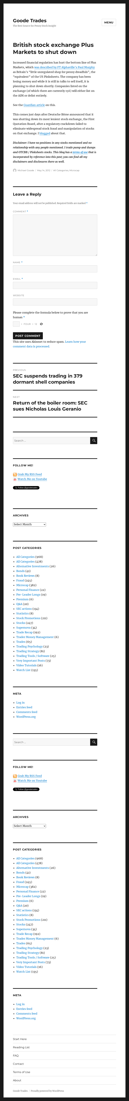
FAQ (15, 1055)
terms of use (80, 152)
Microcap (74, 170)
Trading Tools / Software (32, 656)
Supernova (23, 627)
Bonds (20, 571)
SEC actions (24, 608)
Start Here (20, 1039)
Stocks (20, 623)
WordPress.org (26, 716)
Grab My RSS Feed (30, 474)
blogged (44, 133)
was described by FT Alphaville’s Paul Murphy (64, 67)
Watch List (23, 670)
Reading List (21, 1047)
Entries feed (24, 707)
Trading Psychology (29, 646)
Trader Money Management (35, 637)
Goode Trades (30, 20)
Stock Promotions (28, 618)
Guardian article (34, 105)
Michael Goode (26, 170)
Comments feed (26, 712)
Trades (20, 641)
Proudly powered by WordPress (47, 1091)
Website (18, 295)
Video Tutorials (26, 665)
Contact (18, 1063)
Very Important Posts (30, 660)
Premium (22, 599)
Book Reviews (25, 575)
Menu (109, 22)
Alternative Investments (32, 566)
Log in (20, 702)
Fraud (20, 580)
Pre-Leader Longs (28, 594)
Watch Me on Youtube (32, 479)
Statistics (22, 613)
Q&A (19, 604)
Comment (20, 211)
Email (18, 278)
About (17, 1080)
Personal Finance (27, 590)
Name (18, 262)
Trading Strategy (27, 651)
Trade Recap (24, 632)
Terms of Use (21, 1072)
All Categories (60, 170)
